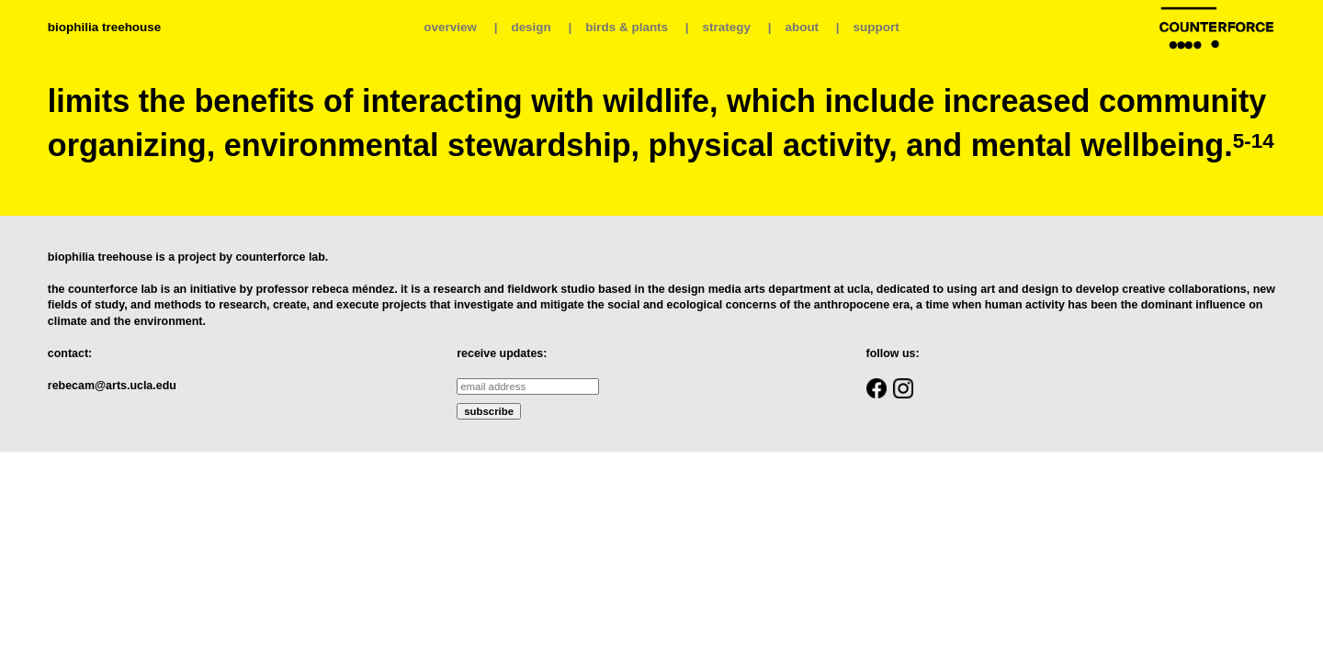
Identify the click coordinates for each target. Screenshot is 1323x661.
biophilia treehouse (104, 27)
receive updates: (502, 353)
